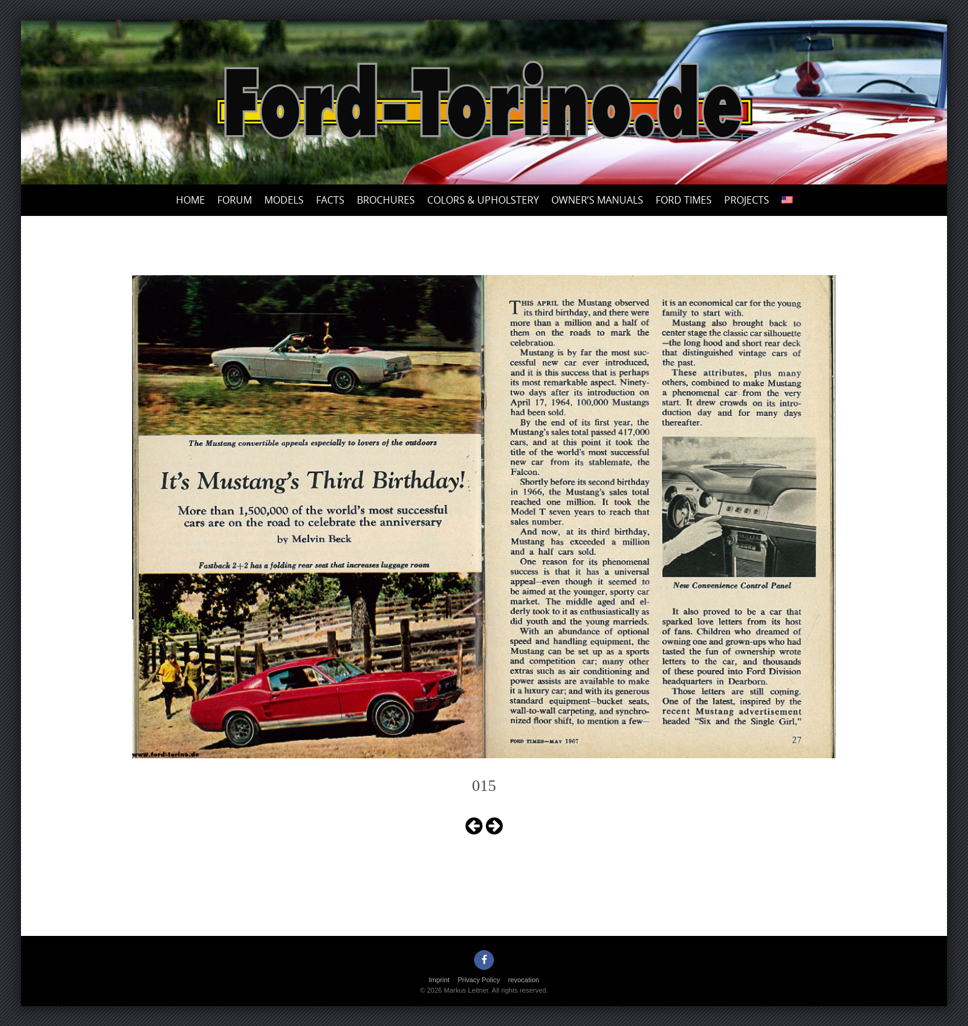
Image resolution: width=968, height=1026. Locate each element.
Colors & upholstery (483, 200)
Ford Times (684, 200)
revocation (524, 979)
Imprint (439, 979)
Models (284, 200)
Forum (234, 200)
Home (190, 200)
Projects (746, 200)
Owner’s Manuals (597, 200)
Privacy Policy (478, 979)
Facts (330, 200)
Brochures (386, 200)
